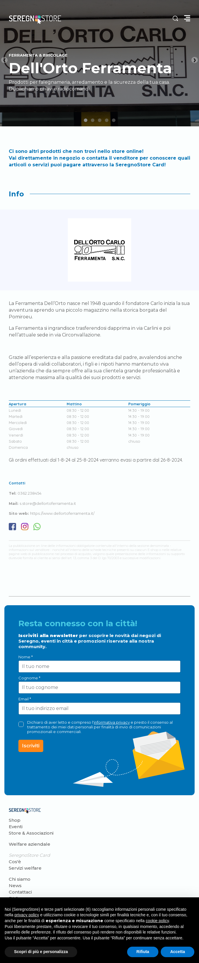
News (15, 885)
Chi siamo (19, 879)
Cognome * (29, 678)
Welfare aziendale (29, 844)
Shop (14, 820)
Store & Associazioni (31, 833)
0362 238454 (29, 493)
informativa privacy (112, 722)
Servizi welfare (25, 868)
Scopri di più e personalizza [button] (41, 951)
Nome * (25, 657)
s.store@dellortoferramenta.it (48, 503)
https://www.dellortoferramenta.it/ (62, 513)
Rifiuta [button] (142, 951)
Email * (24, 699)
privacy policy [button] (26, 915)
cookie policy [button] (157, 920)
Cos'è (15, 861)
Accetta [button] (177, 951)
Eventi (16, 826)
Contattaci (20, 892)
